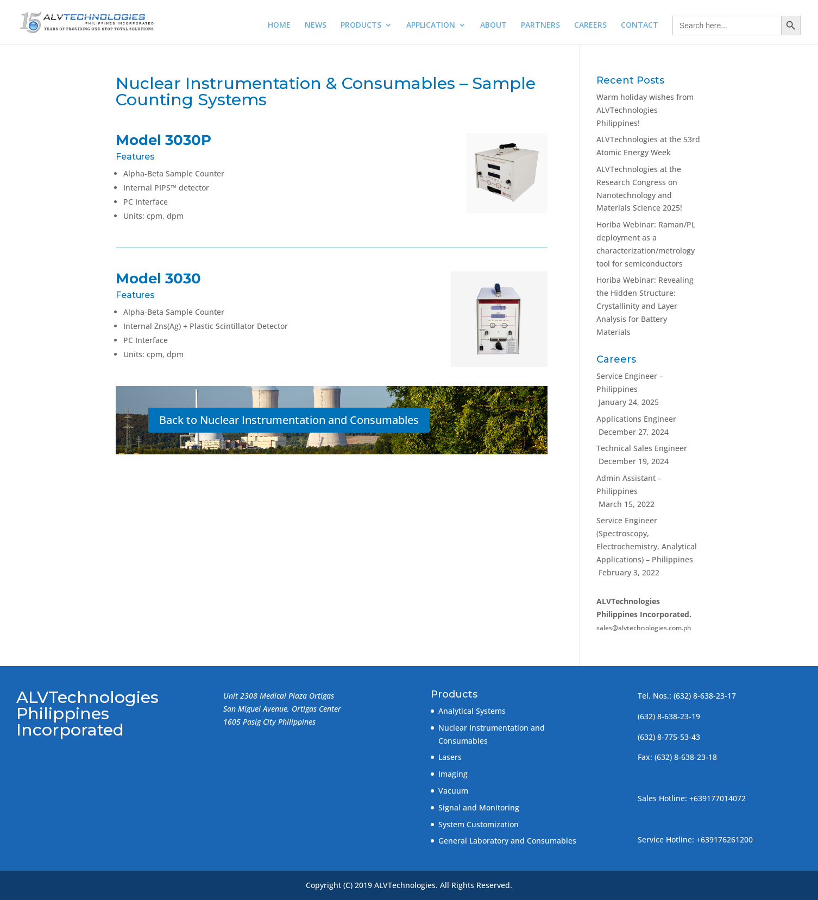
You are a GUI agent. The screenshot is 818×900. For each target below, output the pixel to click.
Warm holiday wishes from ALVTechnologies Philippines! (645, 110)
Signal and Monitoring (478, 807)
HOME (279, 25)
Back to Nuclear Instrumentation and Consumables (289, 420)
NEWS (315, 25)
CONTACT (639, 25)
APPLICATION (430, 25)
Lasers (450, 757)
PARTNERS (540, 25)
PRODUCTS (361, 25)
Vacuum (453, 790)
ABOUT (493, 25)
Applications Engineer (636, 419)
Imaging (453, 774)
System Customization (478, 824)
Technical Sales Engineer (641, 448)
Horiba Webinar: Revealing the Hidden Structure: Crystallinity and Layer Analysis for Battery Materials (645, 306)
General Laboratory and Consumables (507, 840)
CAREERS (590, 25)
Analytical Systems (472, 711)
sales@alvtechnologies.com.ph (643, 627)
